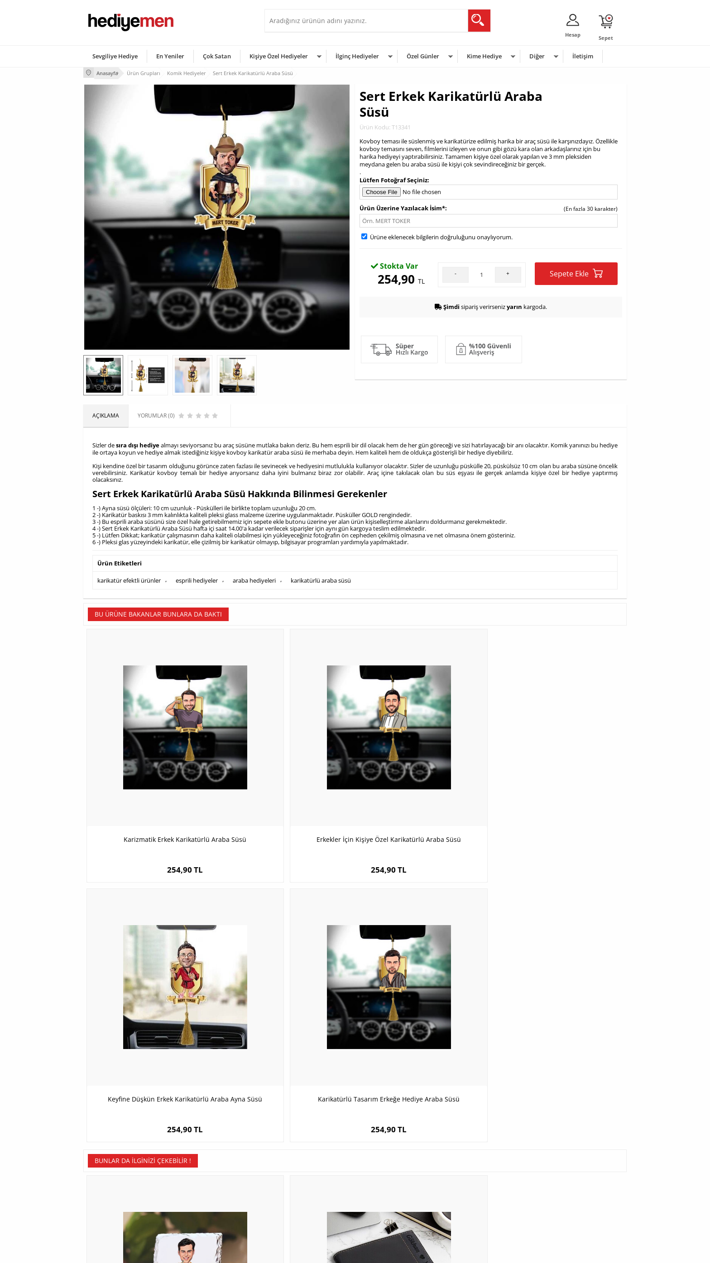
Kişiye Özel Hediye (201, 1145)
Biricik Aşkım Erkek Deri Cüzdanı (287, 984)
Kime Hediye (484, 56)
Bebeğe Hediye (469, 1186)
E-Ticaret (327, 1251)
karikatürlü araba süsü (321, 576)
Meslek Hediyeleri (201, 1213)
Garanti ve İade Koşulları (118, 1186)
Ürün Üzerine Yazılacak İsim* (402, 207)
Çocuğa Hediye (469, 1172)
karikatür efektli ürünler (129, 576)
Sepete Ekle (576, 272)
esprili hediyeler (197, 576)
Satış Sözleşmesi (109, 1172)
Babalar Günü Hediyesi (388, 1213)
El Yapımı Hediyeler (202, 1186)
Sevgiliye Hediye (115, 56)
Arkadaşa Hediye (471, 1199)
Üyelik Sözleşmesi (110, 1159)
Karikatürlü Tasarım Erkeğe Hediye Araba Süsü (558, 770)
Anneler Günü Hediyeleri (391, 1186)
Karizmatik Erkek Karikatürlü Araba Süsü (151, 770)
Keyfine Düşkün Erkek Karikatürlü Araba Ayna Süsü (423, 770)
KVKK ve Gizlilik (106, 1199)
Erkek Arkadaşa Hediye (207, 1159)
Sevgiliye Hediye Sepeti (298, 1159)
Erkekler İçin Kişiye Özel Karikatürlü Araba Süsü (287, 770)
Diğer (537, 56)
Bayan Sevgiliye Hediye (298, 1199)
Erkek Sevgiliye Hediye (297, 1186)
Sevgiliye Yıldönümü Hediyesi (305, 1213)
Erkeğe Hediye (468, 1145)
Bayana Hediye (469, 1159)
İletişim (582, 56)
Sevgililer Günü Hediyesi (390, 1145)
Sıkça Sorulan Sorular (115, 1213)
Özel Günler (423, 56)
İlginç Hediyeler (357, 56)
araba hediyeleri (254, 576)
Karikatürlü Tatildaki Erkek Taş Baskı (151, 984)
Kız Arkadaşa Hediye (204, 1172)
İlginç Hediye (466, 1213)
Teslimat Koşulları (110, 1145)
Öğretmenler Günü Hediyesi (395, 1199)
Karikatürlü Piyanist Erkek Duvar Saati (559, 984)
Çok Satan (217, 56)
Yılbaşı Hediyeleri (381, 1172)
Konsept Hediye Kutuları (299, 1145)
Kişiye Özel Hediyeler (278, 56)
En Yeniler (170, 56)
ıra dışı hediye (139, 442)
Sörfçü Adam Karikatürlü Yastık (423, 984)
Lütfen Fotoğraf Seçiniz (393, 178)
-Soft (307, 1251)
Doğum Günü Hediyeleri (390, 1159)
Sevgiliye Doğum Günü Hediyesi (309, 1172)
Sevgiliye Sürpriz (199, 1199)
